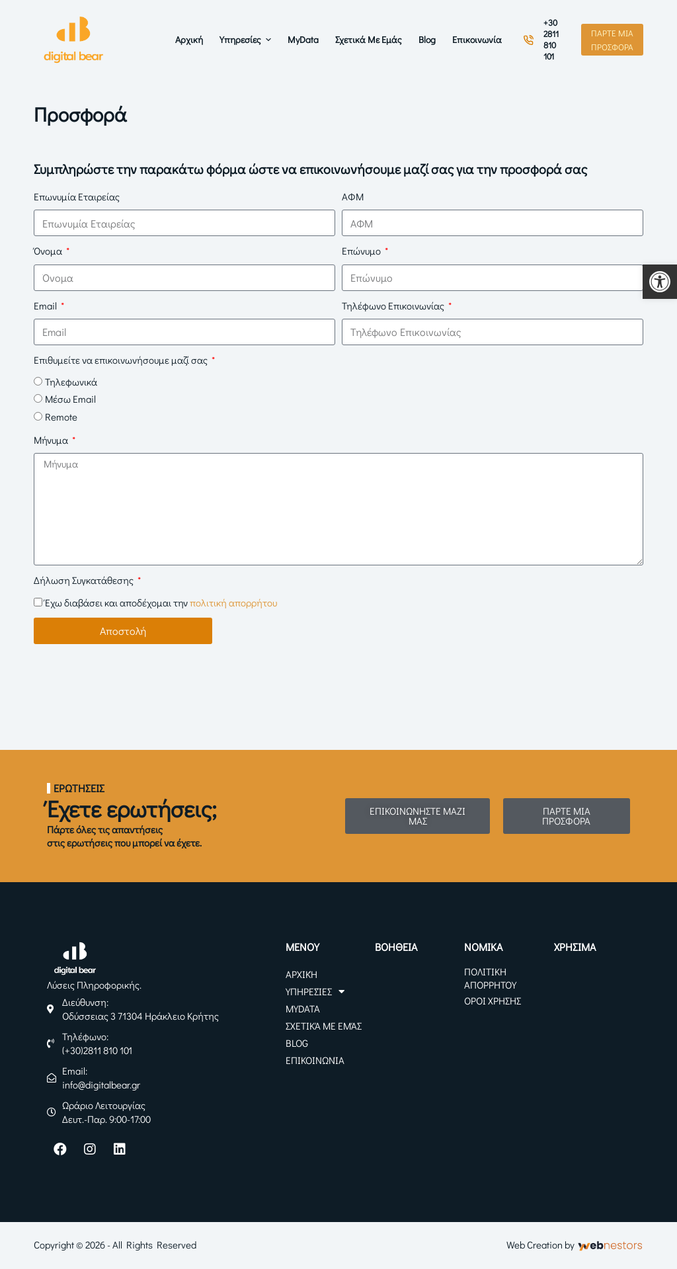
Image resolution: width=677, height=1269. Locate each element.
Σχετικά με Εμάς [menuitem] (368, 39)
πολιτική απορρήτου (233, 602)
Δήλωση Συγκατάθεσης (85, 580)
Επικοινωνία (315, 1060)
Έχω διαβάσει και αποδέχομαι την (161, 602)
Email (46, 305)
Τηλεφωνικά (71, 381)
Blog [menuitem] (427, 39)
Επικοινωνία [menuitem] (477, 39)
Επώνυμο (362, 250)
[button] (660, 282)
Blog (297, 1042)
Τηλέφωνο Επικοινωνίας (394, 305)
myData (303, 1008)
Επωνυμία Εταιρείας (77, 196)
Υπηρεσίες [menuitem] (247, 39)
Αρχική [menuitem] (189, 39)
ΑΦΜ (353, 196)
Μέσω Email (70, 398)
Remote (61, 416)
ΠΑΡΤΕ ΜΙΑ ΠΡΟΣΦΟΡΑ (612, 39)
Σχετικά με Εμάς (324, 1025)
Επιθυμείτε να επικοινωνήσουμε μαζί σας (122, 359)
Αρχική (301, 974)
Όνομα (49, 250)
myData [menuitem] (303, 39)
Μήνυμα (52, 439)
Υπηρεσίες (315, 991)
